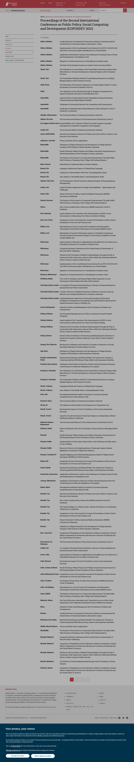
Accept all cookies (17, 756)
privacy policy (15, 746)
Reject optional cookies (43, 756)
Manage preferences (13, 751)
